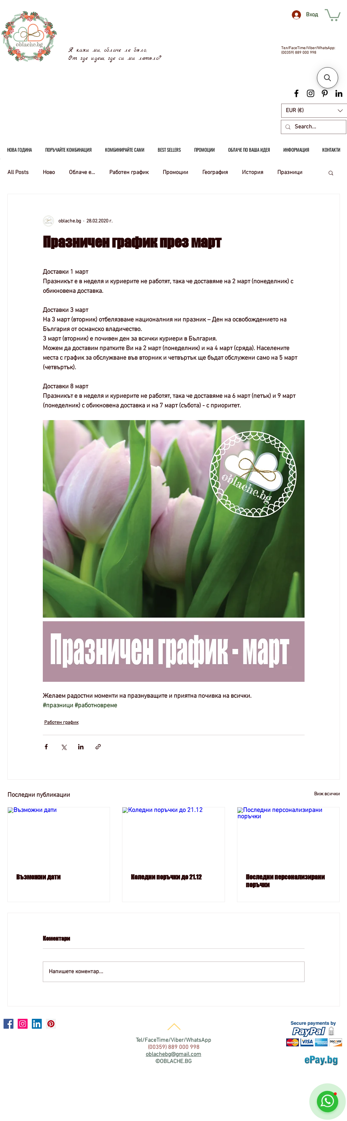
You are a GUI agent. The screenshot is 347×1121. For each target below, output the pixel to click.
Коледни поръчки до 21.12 (166, 877)
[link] (333, 14)
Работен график (129, 172)
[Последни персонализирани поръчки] (288, 836)
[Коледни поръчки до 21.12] (173, 836)
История (252, 172)
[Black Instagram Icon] (311, 93)
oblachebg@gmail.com (173, 1054)
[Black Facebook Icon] (296, 93)
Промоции (175, 172)
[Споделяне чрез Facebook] (46, 746)
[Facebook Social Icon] (8, 1024)
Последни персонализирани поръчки (285, 881)
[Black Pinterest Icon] (325, 93)
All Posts (18, 172)
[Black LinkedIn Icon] (339, 93)
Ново (49, 172)
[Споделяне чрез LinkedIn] (80, 746)
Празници (289, 172)
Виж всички (327, 794)
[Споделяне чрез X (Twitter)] (63, 746)
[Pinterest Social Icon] (51, 1024)
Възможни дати (38, 877)
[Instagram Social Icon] (23, 1024)
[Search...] (313, 127)
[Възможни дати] (59, 836)
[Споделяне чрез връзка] (98, 746)
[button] (331, 172)
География (215, 172)
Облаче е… (82, 172)
